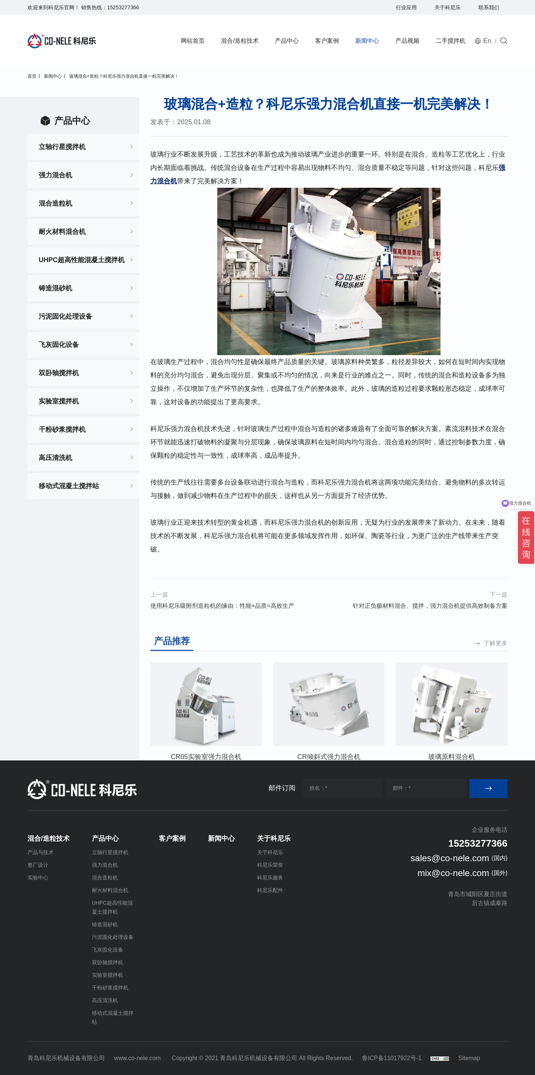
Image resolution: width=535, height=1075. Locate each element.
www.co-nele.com (137, 1058)
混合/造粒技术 (239, 41)
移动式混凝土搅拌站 (69, 486)
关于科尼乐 (448, 7)
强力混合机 (55, 175)
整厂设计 (38, 865)
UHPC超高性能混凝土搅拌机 (82, 260)
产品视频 (407, 41)
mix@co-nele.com (453, 873)
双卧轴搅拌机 (59, 373)
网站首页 (193, 41)
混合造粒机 (55, 203)
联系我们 (488, 7)
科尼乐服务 (270, 878)
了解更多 (495, 713)
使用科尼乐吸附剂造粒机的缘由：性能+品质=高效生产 (222, 622)
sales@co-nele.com (450, 858)
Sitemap (469, 1058)
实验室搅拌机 (59, 401)
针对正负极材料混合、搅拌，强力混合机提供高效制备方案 (430, 622)
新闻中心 (367, 41)
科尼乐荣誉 (270, 865)
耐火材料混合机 (62, 231)
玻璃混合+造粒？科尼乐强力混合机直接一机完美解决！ (124, 76)
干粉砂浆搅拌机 (62, 429)
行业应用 (406, 7)
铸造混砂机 (55, 288)
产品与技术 (41, 852)
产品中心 (287, 41)
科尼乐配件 (270, 890)
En (487, 41)
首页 (32, 76)
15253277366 (123, 7)
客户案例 (327, 41)
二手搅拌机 (450, 41)
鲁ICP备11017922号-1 (392, 1058)
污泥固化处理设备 (65, 316)
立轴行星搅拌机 (62, 147)
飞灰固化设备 (59, 344)
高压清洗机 (55, 457)
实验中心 (38, 878)
